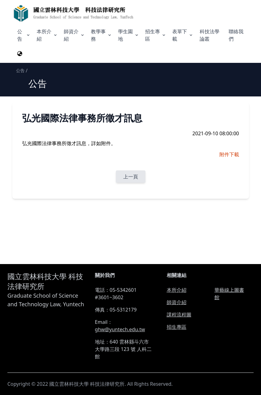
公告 (24, 35)
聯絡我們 (236, 35)
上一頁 (130, 176)
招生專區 (155, 35)
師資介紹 (74, 35)
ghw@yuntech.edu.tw (120, 329)
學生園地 (128, 35)
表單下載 (182, 35)
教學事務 (101, 35)
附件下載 (229, 154)
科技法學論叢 (209, 35)
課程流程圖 (179, 314)
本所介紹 (47, 35)
